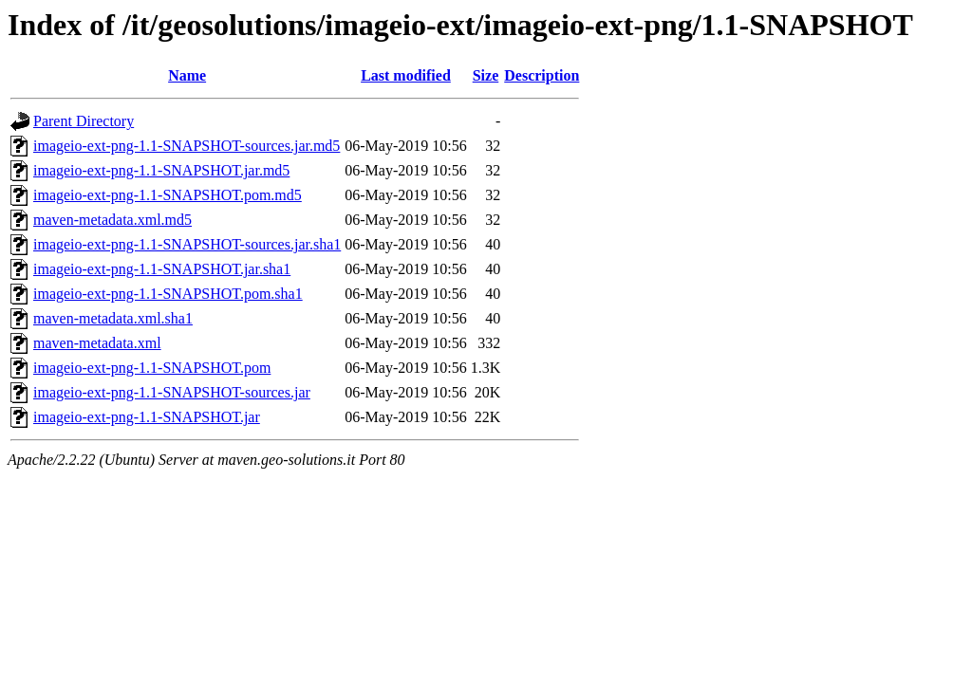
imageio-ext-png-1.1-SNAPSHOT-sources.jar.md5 (186, 146)
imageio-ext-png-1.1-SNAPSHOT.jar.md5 (161, 170)
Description (541, 75)
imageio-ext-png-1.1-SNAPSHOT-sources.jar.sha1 (187, 244)
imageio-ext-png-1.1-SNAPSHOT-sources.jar (171, 392)
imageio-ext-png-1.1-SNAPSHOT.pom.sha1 (168, 294)
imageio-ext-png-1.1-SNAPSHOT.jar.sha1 (161, 269)
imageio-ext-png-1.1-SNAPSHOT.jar (146, 417)
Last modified (406, 75)
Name (187, 75)
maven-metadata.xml (97, 343)
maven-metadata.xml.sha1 (113, 318)
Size (486, 75)
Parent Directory (83, 121)
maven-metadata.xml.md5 (112, 220)
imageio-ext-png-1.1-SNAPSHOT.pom (152, 368)
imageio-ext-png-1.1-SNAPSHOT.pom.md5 (167, 195)
